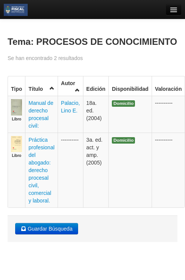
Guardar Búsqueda (46, 229)
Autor (70, 86)
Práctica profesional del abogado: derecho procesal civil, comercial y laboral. (41, 170)
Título (41, 88)
